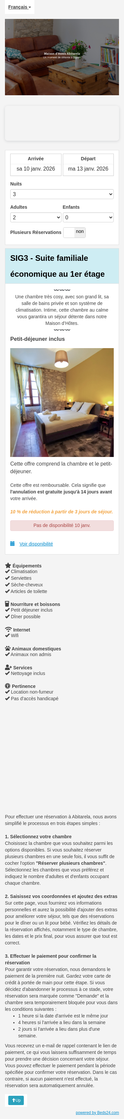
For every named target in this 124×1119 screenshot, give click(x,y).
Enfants (71, 207)
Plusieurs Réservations (36, 232)
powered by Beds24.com (97, 1112)
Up (16, 1100)
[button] (18, 402)
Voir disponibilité (31, 544)
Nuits (16, 183)
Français (19, 7)
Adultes (18, 207)
